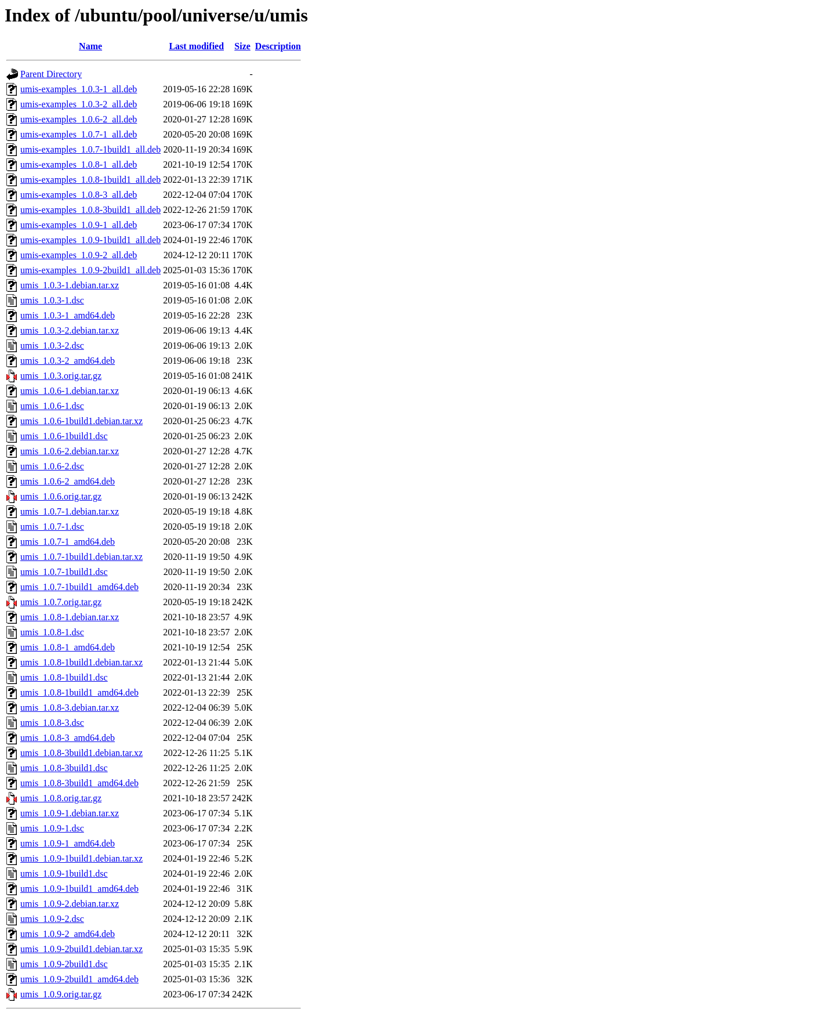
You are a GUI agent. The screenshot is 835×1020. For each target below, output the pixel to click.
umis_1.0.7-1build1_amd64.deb (79, 587)
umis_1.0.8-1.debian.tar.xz (69, 617)
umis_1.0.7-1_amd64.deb (67, 542)
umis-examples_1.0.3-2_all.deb (78, 104)
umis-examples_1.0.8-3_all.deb (78, 195)
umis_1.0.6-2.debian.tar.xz (69, 451)
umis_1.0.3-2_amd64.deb (67, 361)
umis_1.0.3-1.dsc (52, 300)
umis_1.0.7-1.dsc (52, 526)
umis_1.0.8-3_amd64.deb (67, 738)
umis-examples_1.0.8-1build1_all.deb (90, 180)
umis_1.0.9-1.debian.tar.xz (69, 813)
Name (90, 46)
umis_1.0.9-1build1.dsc (64, 873)
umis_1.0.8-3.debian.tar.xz (69, 707)
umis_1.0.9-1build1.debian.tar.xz (81, 858)
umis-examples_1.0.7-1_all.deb (78, 134)
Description (278, 46)
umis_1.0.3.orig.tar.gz (60, 376)
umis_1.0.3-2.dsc (52, 345)
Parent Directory (51, 74)
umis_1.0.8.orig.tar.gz (60, 798)
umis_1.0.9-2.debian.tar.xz (69, 904)
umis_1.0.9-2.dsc (52, 919)
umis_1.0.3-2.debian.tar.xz (69, 330)
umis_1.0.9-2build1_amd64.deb (79, 979)
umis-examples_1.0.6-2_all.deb (78, 119)
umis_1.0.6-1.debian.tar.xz (69, 391)
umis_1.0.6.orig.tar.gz (60, 496)
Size (242, 46)
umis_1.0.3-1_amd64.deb (67, 315)
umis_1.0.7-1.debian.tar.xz (69, 511)
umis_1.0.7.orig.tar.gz (60, 602)
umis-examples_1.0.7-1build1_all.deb (90, 149)
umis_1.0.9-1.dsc (52, 828)
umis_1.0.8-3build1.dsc (64, 768)
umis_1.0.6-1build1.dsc (64, 436)
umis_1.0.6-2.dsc (52, 466)
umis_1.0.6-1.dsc (52, 406)
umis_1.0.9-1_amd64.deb (67, 843)
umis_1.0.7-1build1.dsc (64, 572)
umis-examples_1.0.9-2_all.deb (78, 255)
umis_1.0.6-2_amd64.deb (67, 481)
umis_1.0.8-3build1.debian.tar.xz (81, 753)
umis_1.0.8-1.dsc (52, 632)
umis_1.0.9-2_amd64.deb (67, 934)
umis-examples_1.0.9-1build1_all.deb (90, 240)
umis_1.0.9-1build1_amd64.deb (79, 889)
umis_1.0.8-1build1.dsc (64, 677)
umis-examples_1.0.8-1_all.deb (78, 164)
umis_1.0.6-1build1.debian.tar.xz (81, 421)
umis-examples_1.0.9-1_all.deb (78, 225)
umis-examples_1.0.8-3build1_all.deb (90, 210)
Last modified (196, 46)
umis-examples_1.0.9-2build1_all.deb (90, 270)
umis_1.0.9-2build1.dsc (64, 964)
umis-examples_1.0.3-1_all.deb (78, 89)
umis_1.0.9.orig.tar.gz (60, 994)
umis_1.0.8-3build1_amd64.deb (79, 783)
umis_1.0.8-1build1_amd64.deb (79, 692)
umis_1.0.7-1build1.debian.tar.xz (81, 557)
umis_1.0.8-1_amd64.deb (67, 647)
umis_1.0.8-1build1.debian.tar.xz (81, 662)
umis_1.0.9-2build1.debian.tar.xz (81, 949)
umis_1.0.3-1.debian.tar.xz (69, 285)
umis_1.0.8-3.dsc (52, 723)
